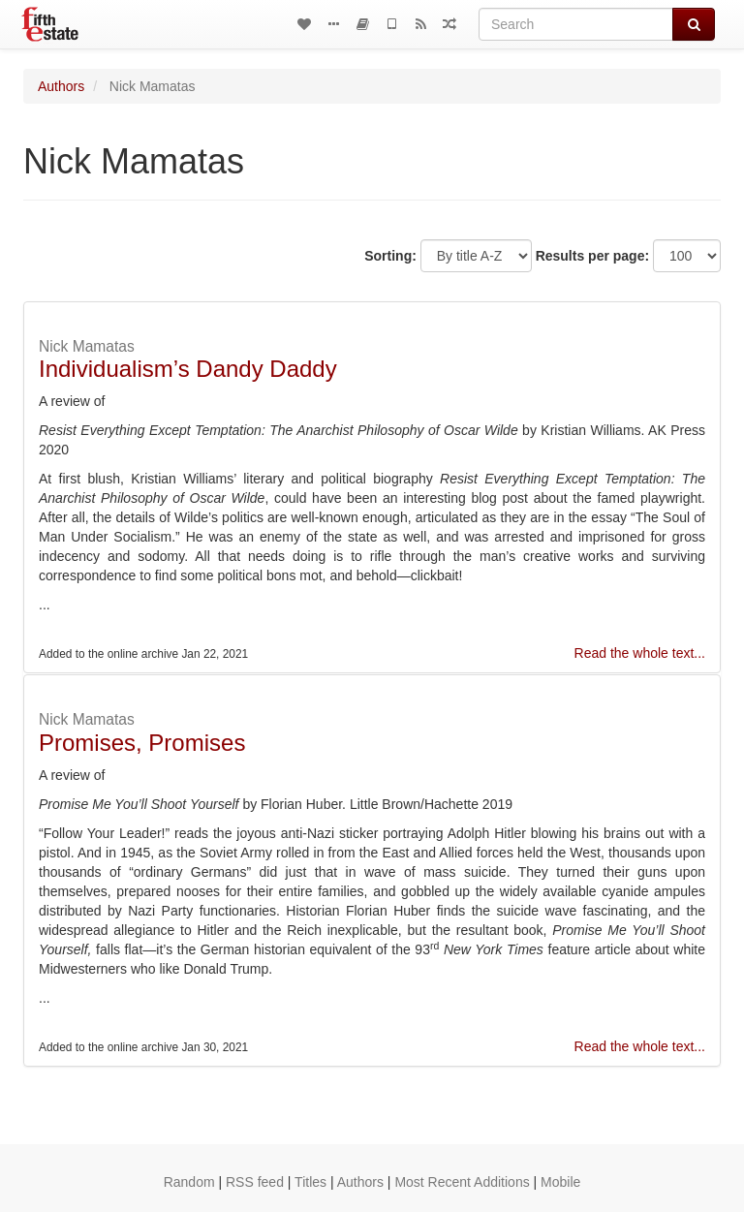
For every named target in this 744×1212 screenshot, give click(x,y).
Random (189, 1182)
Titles (310, 1182)
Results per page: (592, 256)
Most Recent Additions (461, 1182)
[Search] (576, 24)
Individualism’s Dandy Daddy (188, 369)
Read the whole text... (639, 653)
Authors (61, 86)
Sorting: (390, 256)
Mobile (560, 1182)
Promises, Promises (142, 743)
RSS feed (255, 1182)
